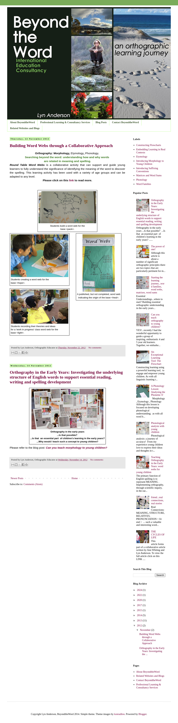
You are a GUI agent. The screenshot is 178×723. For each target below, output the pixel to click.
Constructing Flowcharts (148, 145)
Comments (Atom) (33, 484)
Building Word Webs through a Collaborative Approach (61, 145)
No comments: (95, 347)
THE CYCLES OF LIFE (158, 534)
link (71, 180)
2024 (140, 590)
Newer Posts (17, 478)
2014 (140, 615)
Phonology (141, 179)
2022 (140, 595)
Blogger (142, 714)
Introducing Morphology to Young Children (150, 162)
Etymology (141, 156)
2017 (140, 605)
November (145, 630)
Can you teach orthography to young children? (157, 320)
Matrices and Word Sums (149, 175)
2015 (140, 610)
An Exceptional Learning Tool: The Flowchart (157, 358)
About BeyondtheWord (22, 122)
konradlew (119, 714)
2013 (140, 620)
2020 (140, 600)
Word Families (143, 184)
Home (75, 478)
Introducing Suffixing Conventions (147, 170)
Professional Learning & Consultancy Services (65, 122)
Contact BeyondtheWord (125, 122)
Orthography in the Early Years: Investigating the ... (152, 651)
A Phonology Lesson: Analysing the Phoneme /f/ (158, 390)
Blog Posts (101, 122)
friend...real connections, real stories (157, 500)
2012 (140, 625)
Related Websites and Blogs (25, 128)
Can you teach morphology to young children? (76, 447)
